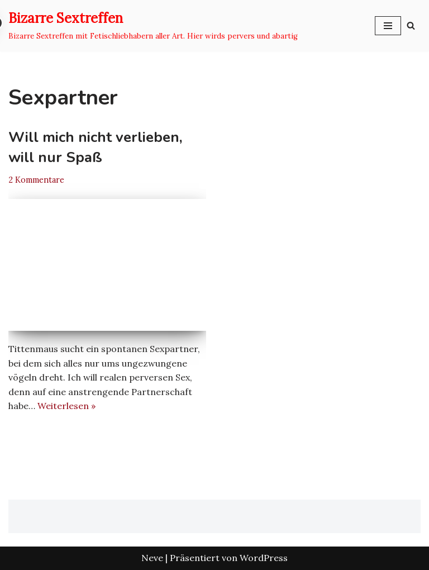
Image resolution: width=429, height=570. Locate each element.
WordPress (264, 557)
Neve (152, 557)
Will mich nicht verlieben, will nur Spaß (95, 147)
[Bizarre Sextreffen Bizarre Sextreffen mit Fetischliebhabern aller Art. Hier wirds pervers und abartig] (153, 26)
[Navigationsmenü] (388, 25)
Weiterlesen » (66, 405)
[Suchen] (411, 25)
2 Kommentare (36, 180)
